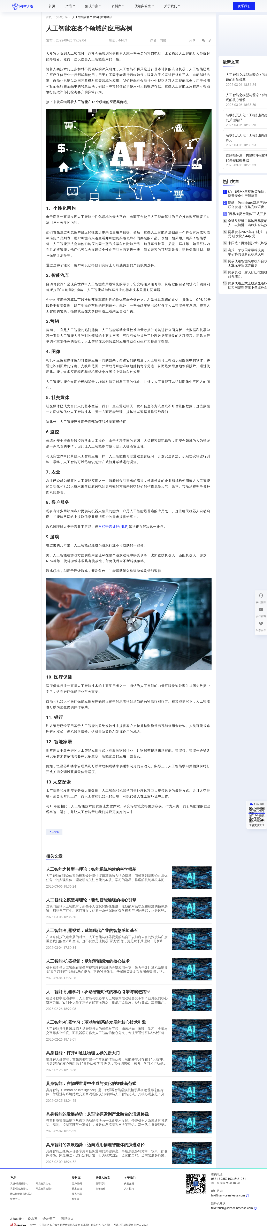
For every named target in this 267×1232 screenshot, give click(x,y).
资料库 (76, 1177)
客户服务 (55, 1224)
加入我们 (107, 1224)
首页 (49, 17)
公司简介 (44, 1224)
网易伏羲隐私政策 (70, 1224)
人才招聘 (129, 1188)
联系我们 (244, 6)
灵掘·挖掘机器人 (19, 1183)
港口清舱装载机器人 (21, 1193)
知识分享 (62, 17)
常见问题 (77, 1193)
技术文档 (77, 1188)
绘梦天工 (15, 1198)
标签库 (75, 1198)
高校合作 (101, 1188)
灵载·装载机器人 (19, 1188)
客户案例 (77, 1183)
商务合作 (96, 1224)
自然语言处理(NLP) (113, 527)
